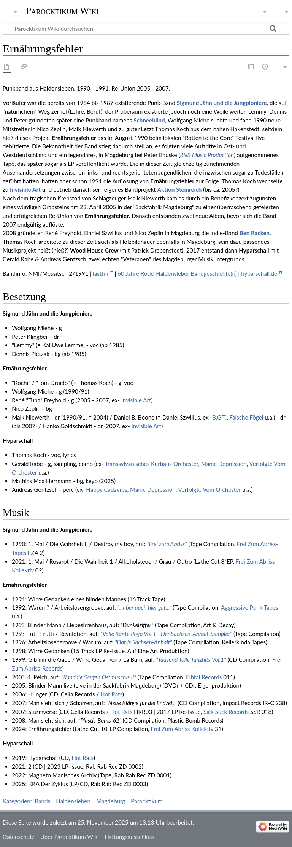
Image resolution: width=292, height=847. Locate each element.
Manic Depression (224, 463)
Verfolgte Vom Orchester (209, 489)
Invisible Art (25, 189)
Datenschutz (19, 836)
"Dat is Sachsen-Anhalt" (143, 642)
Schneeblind (149, 120)
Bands (42, 801)
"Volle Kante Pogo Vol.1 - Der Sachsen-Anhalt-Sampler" (166, 633)
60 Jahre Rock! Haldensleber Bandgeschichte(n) (176, 273)
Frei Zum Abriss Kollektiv (182, 728)
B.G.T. (219, 417)
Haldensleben (73, 801)
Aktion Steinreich (179, 189)
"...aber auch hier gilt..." (144, 607)
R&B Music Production (207, 154)
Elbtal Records (204, 677)
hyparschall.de (259, 273)
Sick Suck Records (226, 711)
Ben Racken (255, 232)
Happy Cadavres (106, 489)
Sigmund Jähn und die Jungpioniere (222, 102)
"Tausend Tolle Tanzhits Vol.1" (191, 659)
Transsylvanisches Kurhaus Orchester (151, 463)
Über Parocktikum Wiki (69, 836)
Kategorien (16, 801)
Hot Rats (111, 694)
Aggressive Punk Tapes (249, 607)
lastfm (100, 273)
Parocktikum (146, 801)
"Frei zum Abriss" (167, 543)
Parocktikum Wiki (62, 10)
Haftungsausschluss (129, 836)
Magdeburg (110, 801)
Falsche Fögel (246, 417)
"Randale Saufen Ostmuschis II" (98, 677)
